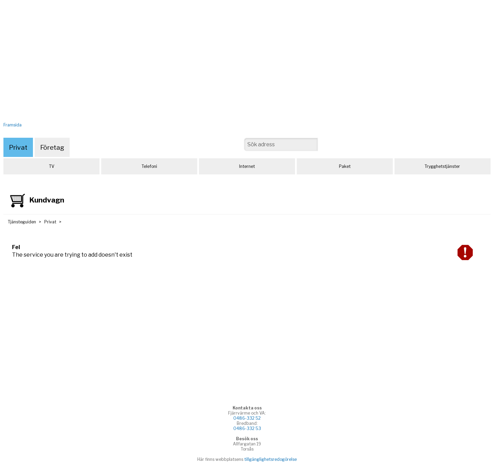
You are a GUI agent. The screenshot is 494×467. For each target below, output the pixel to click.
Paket (345, 166)
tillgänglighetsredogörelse (270, 459)
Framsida (12, 124)
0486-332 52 (247, 418)
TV (51, 166)
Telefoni (149, 166)
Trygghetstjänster (442, 166)
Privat (18, 147)
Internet (247, 166)
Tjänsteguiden (22, 221)
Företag (52, 147)
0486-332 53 (247, 428)
